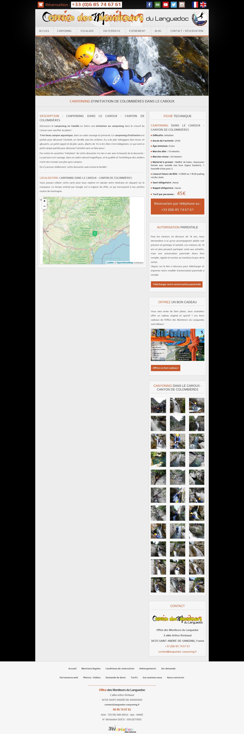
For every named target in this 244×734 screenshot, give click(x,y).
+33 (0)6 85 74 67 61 (177, 646)
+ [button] (44, 201)
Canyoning (64, 31)
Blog (158, 31)
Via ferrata (111, 31)
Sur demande (168, 668)
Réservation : (83, 5)
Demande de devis (116, 677)
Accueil (44, 31)
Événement (137, 31)
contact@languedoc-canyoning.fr (177, 651)
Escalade (87, 31)
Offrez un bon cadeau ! (166, 367)
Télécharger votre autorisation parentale (177, 284)
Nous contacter (175, 677)
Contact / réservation (186, 31)
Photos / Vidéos (91, 677)
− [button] (44, 206)
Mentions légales (91, 668)
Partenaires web (69, 677)
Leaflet (110, 262)
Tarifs (134, 677)
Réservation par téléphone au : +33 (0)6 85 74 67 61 (177, 206)
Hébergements (147, 668)
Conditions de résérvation (120, 668)
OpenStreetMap (125, 262)
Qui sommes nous (152, 677)
